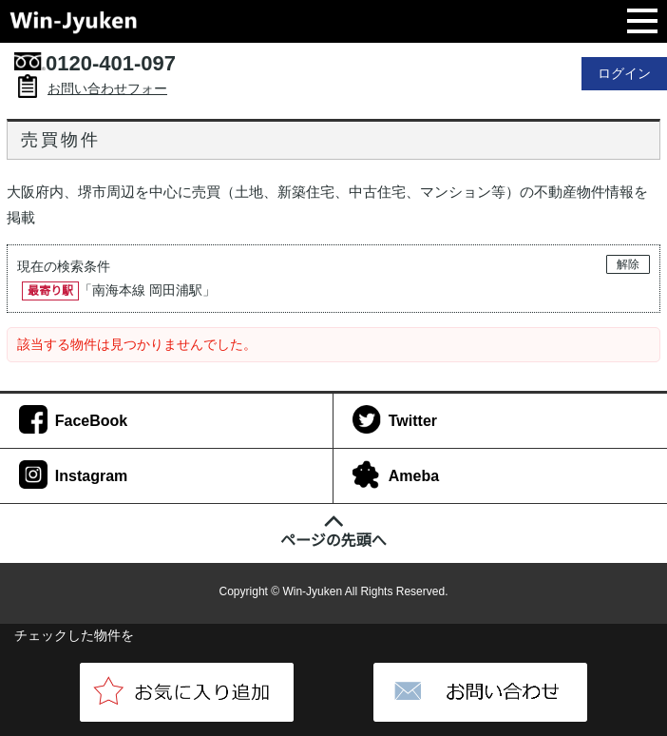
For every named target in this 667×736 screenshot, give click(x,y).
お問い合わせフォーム (107, 100)
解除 (628, 264)
